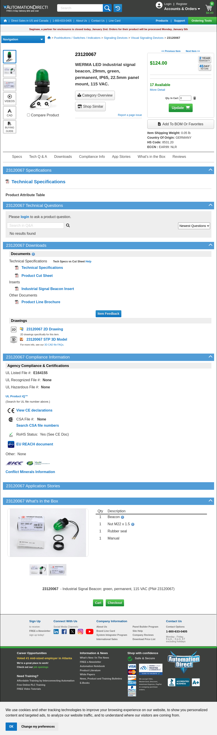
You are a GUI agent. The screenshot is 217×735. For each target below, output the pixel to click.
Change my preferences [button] (38, 726)
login (25, 217)
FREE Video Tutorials (29, 673)
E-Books (85, 667)
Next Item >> (193, 51)
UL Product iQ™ (17, 396)
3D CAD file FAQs (53, 344)
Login (168, 4)
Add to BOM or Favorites (180, 124)
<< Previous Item (170, 51)
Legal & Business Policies (134, 697)
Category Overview (95, 95)
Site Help (138, 615)
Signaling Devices (116, 37)
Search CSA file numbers (37, 425)
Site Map (39, 697)
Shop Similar (90, 106)
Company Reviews (143, 619)
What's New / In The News (94, 642)
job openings (41, 652)
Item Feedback (108, 313)
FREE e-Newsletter (90, 646)
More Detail (157, 89)
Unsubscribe (84, 697)
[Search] (80, 8)
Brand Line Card (106, 615)
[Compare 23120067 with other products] (28, 114)
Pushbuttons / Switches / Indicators (77, 37)
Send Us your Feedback (60, 697)
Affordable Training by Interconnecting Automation (46, 665)
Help (88, 261)
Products (162, 20)
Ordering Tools (202, 20)
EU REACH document (34, 444)
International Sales (107, 624)
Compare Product (43, 115)
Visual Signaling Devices (147, 37)
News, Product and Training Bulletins (101, 663)
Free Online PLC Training (31, 669)
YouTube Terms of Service (166, 697)
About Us (81, 20)
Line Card (114, 20)
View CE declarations (34, 410)
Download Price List (144, 624)
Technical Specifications (35, 181)
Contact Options (175, 611)
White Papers (87, 659)
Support (180, 20)
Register (181, 4)
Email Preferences (105, 697)
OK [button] (11, 726)
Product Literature (90, 655)
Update (178, 108)
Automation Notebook (92, 651)
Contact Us (97, 20)
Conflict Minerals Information (30, 472)
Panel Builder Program (145, 611)
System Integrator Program (112, 619)
